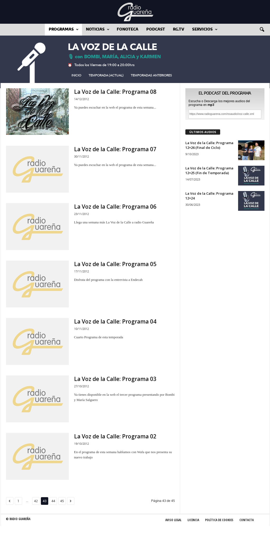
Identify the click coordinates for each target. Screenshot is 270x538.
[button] (262, 30)
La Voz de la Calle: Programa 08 (115, 91)
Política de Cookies (219, 520)
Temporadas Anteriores (151, 75)
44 (53, 501)
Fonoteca (127, 29)
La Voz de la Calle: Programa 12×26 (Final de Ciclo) (209, 145)
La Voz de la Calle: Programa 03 (115, 379)
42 (36, 501)
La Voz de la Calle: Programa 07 (115, 149)
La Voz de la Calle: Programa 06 (115, 206)
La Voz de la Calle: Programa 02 (115, 436)
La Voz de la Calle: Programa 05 (115, 264)
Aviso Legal (173, 520)
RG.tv (178, 29)
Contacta (246, 520)
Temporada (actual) (106, 75)
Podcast (155, 29)
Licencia (193, 520)
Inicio (76, 75)
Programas (64, 30)
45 (62, 501)
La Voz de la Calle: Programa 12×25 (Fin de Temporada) (209, 170)
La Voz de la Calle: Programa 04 (115, 321)
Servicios (205, 30)
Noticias (97, 30)
